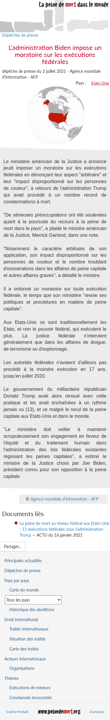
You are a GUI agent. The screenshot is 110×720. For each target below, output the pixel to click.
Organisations (21, 668)
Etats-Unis (100, 83)
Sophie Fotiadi (17, 711)
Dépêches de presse (20, 35)
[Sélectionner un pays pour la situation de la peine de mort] (33, 599)
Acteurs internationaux (25, 658)
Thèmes (11, 678)
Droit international (21, 619)
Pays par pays (16, 580)
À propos (97, 711)
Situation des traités (27, 638)
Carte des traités (24, 648)
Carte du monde (24, 589)
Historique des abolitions (31, 609)
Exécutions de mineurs (29, 687)
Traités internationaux (28, 628)
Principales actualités (23, 560)
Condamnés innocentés (30, 697)
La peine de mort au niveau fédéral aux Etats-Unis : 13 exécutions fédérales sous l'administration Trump (64, 529)
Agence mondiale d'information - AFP (64, 498)
